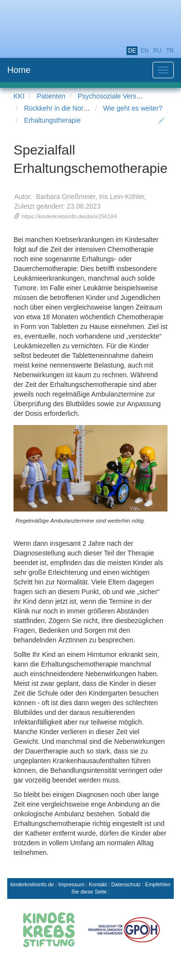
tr (170, 50)
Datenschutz (125, 884)
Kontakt (98, 884)
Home (18, 70)
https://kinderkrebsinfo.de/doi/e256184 (69, 216)
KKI (19, 96)
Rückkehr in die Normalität (63, 108)
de (132, 50)
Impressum (71, 884)
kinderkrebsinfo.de (32, 884)
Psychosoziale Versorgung (117, 96)
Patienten (51, 96)
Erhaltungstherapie (52, 120)
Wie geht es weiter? (133, 108)
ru (157, 50)
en (144, 50)
